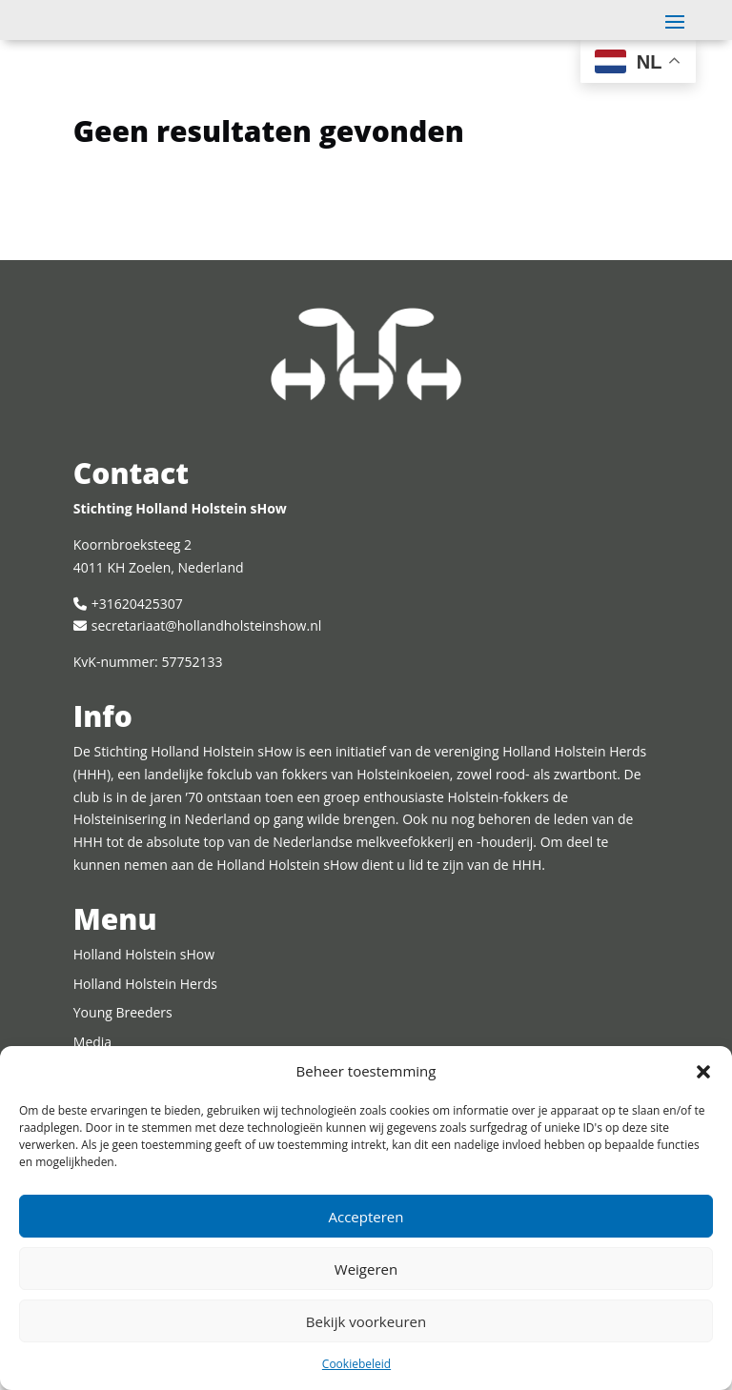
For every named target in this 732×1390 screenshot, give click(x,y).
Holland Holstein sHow (143, 1000)
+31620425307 (137, 649)
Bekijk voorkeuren (366, 1321)
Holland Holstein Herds (145, 1029)
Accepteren (366, 1216)
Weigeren (366, 1269)
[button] (703, 1071)
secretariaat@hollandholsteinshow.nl (206, 671)
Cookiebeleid (356, 1364)
